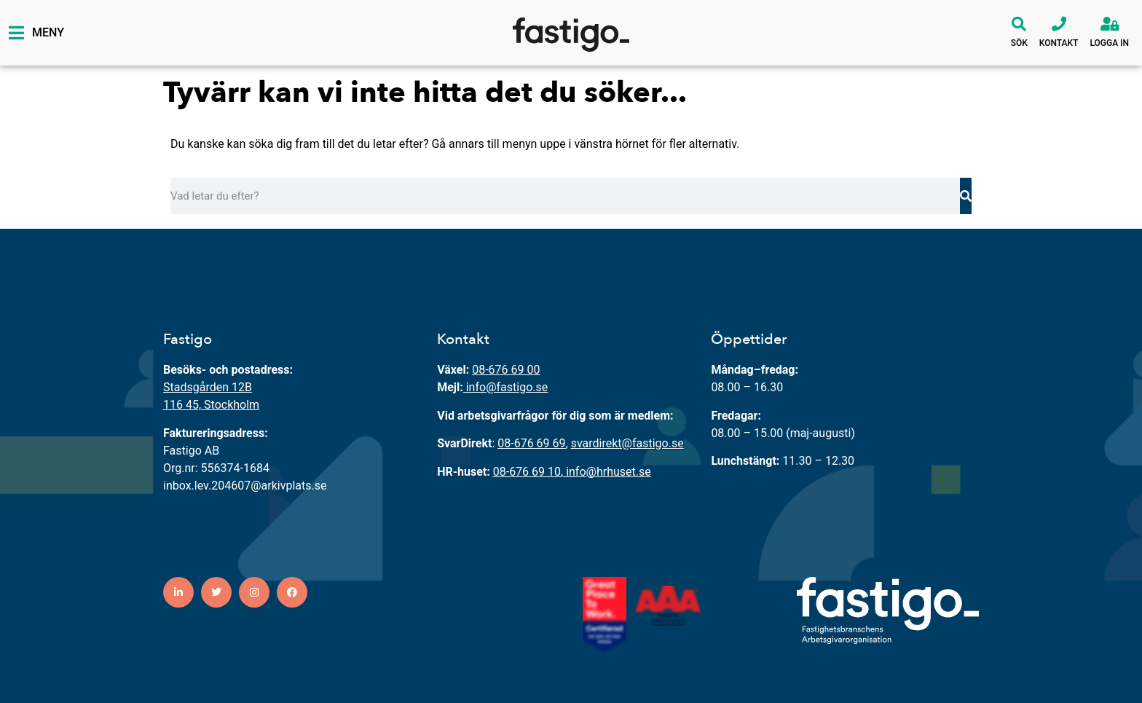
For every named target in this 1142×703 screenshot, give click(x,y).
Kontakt (1059, 43)
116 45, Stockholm (211, 405)
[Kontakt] (1059, 24)
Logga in (1109, 43)
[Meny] (16, 33)
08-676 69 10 (527, 472)
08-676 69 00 (506, 370)
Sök (1019, 43)
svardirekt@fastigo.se (627, 443)
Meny (48, 32)
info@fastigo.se (507, 387)
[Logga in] (1109, 24)
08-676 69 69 (531, 443)
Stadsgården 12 (204, 387)
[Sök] (1019, 24)
